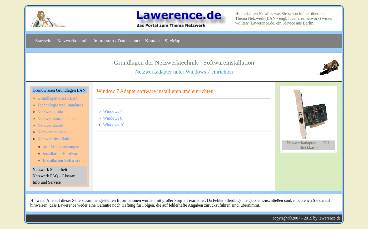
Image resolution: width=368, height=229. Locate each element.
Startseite (43, 40)
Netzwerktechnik (73, 40)
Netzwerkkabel (50, 125)
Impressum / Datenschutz (117, 40)
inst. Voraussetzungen (61, 146)
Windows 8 (112, 118)
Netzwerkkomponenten (57, 118)
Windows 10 (114, 125)
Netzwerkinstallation (54, 139)
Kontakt (152, 40)
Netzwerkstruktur (52, 111)
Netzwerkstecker (51, 132)
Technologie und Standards (60, 105)
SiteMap (172, 40)
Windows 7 (112, 111)
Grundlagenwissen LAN (57, 98)
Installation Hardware (61, 153)
